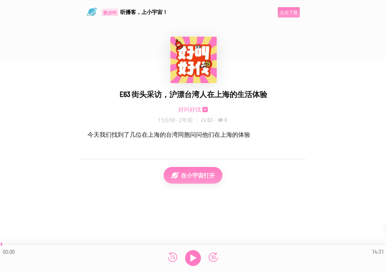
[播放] (193, 258)
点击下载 (289, 12)
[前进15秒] (213, 257)
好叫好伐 (189, 109)
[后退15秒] (172, 257)
